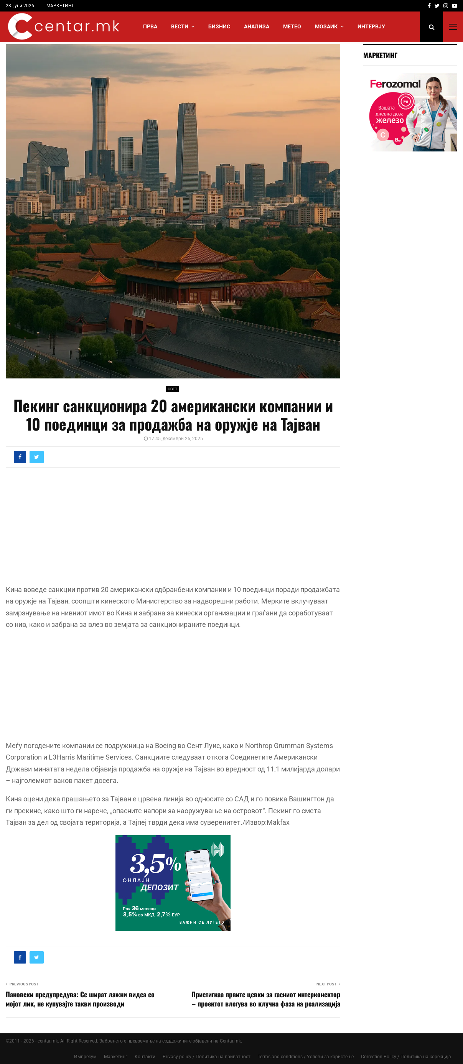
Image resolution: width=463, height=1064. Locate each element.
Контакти (145, 1056)
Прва (150, 26)
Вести (179, 26)
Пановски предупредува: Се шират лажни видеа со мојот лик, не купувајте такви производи (80, 998)
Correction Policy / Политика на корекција (406, 1056)
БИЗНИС (219, 26)
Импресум (85, 1056)
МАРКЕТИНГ (60, 5)
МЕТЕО (292, 26)
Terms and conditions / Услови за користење (306, 1056)
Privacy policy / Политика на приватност (206, 1056)
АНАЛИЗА (256, 26)
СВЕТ (172, 389)
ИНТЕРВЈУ (371, 26)
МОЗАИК (326, 26)
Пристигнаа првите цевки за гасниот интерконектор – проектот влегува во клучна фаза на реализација (265, 998)
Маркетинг (115, 1056)
